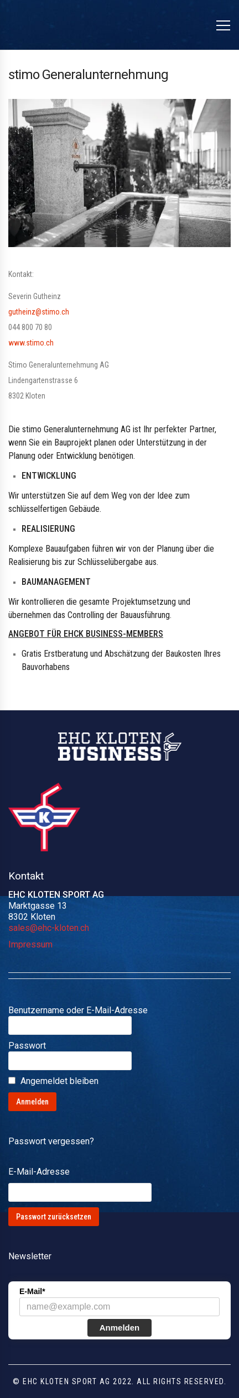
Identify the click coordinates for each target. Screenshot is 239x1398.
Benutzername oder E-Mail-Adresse (78, 1010)
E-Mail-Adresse (39, 1171)
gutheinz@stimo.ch (38, 311)
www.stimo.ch (31, 342)
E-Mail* (32, 1291)
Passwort (27, 1045)
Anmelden (120, 1327)
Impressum (30, 944)
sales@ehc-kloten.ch (48, 928)
